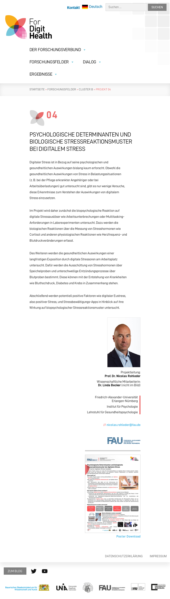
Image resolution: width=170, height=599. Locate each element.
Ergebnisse (44, 74)
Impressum (158, 556)
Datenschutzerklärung (124, 556)
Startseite (37, 89)
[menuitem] (92, 6)
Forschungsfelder (52, 62)
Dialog (92, 62)
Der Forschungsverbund (58, 50)
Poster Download (128, 536)
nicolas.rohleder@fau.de (123, 425)
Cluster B (86, 89)
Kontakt (73, 7)
